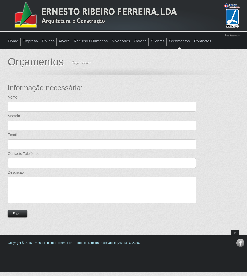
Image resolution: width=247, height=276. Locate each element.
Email (12, 135)
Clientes (158, 41)
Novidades (121, 41)
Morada (14, 116)
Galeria (140, 41)
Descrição (16, 172)
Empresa (30, 41)
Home (13, 41)
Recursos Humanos (91, 41)
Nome (12, 97)
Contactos (202, 41)
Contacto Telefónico (23, 154)
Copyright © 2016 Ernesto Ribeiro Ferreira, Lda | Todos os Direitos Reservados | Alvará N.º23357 (74, 246)
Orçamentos (179, 41)
